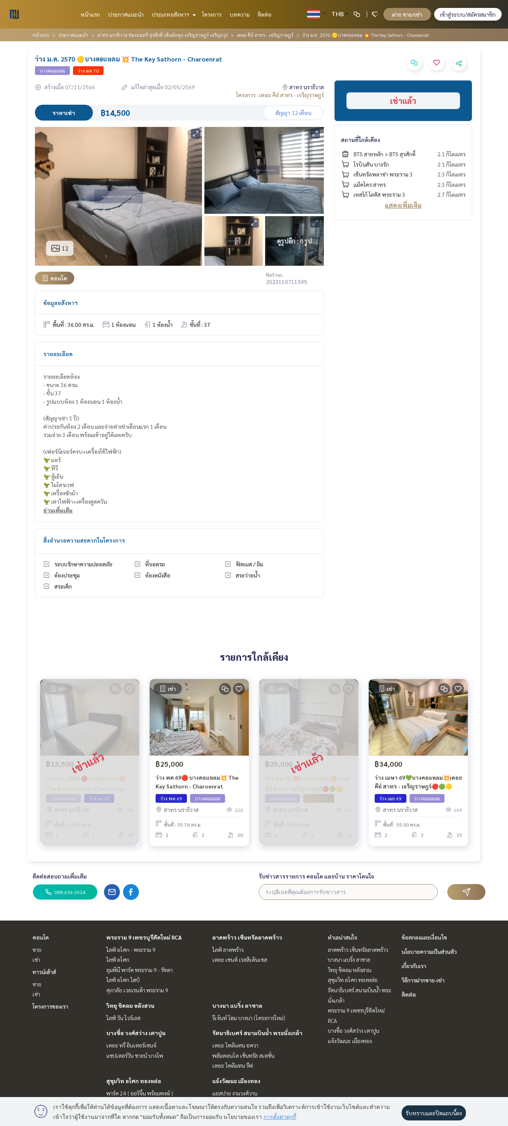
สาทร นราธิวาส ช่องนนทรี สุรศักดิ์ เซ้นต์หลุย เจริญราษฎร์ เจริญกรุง (162, 35)
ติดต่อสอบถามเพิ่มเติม (60, 876)
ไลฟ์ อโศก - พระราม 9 (131, 949)
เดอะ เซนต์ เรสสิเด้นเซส (239, 959)
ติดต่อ (264, 14)
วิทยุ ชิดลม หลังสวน (130, 1005)
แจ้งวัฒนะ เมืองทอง (236, 1080)
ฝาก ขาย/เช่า (407, 14)
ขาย (37, 949)
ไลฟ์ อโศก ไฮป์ (123, 979)
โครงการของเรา (50, 1006)
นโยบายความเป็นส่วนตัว (429, 951)
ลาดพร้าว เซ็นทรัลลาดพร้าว (247, 937)
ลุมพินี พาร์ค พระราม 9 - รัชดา (139, 969)
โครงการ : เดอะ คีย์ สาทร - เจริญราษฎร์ (280, 94)
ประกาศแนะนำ (126, 14)
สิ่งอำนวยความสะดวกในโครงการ (84, 540)
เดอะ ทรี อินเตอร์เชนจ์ (131, 1045)
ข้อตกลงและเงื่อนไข (424, 937)
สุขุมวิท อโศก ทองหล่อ (133, 1080)
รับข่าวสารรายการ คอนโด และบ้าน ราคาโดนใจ (316, 876)
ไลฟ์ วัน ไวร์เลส (123, 1017)
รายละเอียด (58, 353)
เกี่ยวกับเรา (414, 965)
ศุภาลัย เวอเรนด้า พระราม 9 (137, 990)
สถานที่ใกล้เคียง (360, 139)
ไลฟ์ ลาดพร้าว (228, 949)
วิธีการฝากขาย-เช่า (423, 980)
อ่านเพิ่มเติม (58, 510)
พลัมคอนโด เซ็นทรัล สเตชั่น (243, 1055)
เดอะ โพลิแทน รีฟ (232, 1065)
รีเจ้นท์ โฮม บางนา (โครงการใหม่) (248, 1017)
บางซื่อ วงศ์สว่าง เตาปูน (135, 1032)
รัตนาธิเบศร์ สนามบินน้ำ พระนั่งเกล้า (257, 1032)
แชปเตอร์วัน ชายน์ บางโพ (134, 1055)
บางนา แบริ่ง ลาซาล (237, 1005)
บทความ (239, 14)
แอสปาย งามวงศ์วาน (235, 1093)
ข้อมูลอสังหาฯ (60, 302)
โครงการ (211, 14)
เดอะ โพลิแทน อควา (235, 1045)
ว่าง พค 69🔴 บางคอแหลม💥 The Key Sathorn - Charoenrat (197, 782)
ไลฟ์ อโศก (117, 959)
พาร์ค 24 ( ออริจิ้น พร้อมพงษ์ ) (139, 1093)
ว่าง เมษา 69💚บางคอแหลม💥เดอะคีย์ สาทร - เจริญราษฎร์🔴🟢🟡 (418, 782)
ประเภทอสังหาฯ (173, 14)
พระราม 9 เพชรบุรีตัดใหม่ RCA (144, 937)
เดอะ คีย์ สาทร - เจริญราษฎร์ (265, 35)
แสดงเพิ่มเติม (403, 205)
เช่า (36, 959)
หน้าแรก (90, 14)
